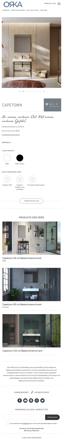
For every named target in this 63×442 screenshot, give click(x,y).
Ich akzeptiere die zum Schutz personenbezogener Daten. (33, 424)
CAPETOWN (43, 10)
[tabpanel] (31, 52)
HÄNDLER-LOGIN (50, 3)
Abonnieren (52, 417)
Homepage (6, 10)
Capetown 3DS (7, 181)
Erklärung (25, 423)
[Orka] (13, 4)
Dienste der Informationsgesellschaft (31, 428)
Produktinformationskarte (11, 135)
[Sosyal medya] (19, 400)
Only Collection (32, 10)
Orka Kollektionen (18, 10)
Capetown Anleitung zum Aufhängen (20, 183)
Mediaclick (35, 430)
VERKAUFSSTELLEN (31, 201)
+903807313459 (41, 393)
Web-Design (28, 430)
